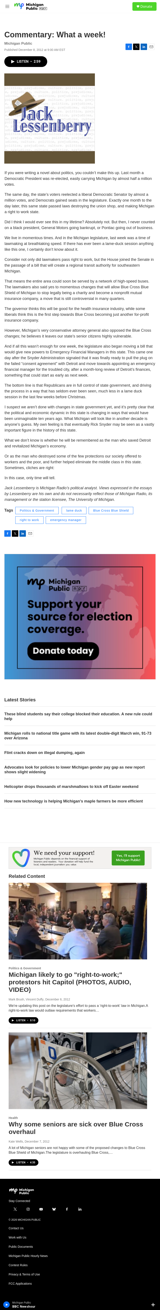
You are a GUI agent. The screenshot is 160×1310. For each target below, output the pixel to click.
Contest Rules (18, 1265)
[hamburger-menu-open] (7, 6)
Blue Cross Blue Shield (111, 510)
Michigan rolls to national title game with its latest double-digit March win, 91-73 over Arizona (77, 735)
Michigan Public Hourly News (28, 1256)
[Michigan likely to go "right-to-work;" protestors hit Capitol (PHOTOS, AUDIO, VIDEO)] (78, 921)
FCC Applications (20, 1283)
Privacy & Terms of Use (24, 1274)
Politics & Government (37, 510)
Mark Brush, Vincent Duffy (26, 999)
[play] (6, 1304)
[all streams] (154, 1304)
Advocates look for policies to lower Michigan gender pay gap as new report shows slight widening (74, 769)
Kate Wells (16, 1141)
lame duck (74, 510)
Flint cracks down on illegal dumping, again (44, 753)
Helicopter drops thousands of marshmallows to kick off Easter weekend (71, 786)
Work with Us (17, 1237)
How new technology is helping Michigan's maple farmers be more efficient (73, 801)
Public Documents (21, 1246)
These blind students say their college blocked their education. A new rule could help (78, 716)
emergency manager (66, 520)
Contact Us (16, 1228)
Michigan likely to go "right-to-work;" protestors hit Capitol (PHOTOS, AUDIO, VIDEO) (70, 982)
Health (13, 1118)
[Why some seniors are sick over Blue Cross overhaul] (78, 1070)
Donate (146, 6)
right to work (29, 520)
